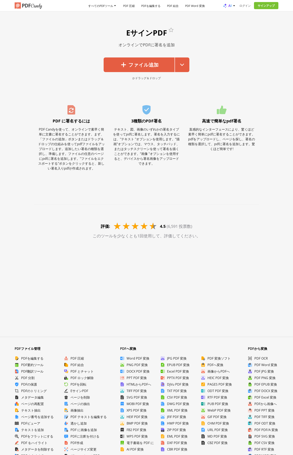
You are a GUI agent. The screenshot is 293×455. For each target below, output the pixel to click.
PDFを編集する (151, 6)
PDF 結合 (173, 6)
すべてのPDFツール (100, 6)
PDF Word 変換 (195, 6)
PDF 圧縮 (129, 6)
